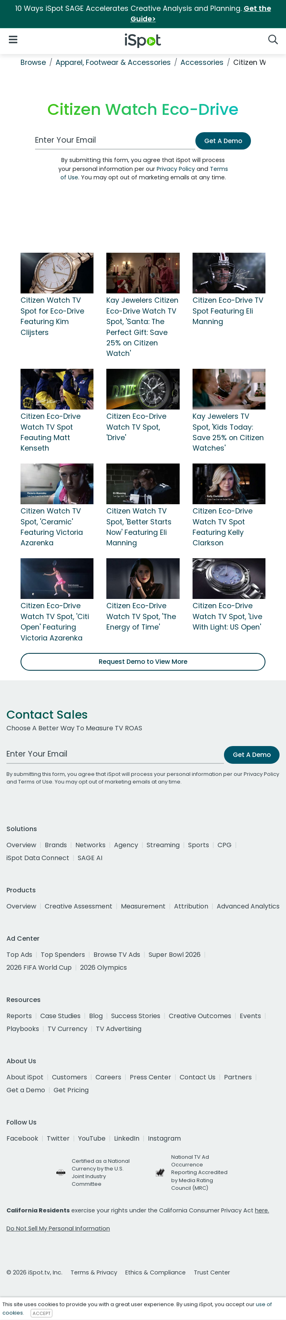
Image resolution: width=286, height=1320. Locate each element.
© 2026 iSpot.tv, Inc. (34, 1272)
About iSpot (25, 1077)
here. (262, 1210)
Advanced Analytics (248, 906)
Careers (108, 1077)
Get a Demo (25, 1090)
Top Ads (19, 954)
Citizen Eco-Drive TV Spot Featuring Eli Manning (228, 310)
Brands (56, 845)
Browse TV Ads (116, 954)
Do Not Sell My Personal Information (58, 1228)
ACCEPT (41, 1313)
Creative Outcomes (200, 1016)
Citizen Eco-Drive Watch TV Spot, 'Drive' (136, 427)
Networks (90, 845)
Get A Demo (223, 141)
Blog (96, 1016)
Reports (19, 1016)
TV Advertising (118, 1028)
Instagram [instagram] (164, 1138)
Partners (238, 1077)
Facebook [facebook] (22, 1138)
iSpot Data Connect (37, 858)
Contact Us (198, 1077)
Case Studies (60, 1016)
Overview (21, 845)
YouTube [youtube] (92, 1138)
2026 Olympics (103, 967)
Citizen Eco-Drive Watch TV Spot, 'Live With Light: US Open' (227, 616)
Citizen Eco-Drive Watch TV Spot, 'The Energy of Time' (141, 616)
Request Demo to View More (143, 661)
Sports (198, 845)
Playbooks (22, 1028)
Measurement (143, 906)
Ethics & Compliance (155, 1272)
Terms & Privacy (93, 1272)
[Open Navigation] (13, 39)
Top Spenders (63, 954)
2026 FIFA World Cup (39, 967)
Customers (69, 1077)
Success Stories (135, 1016)
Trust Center (212, 1272)
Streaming (163, 845)
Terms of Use (35, 781)
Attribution (191, 906)
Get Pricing (71, 1090)
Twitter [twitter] (58, 1138)
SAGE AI (90, 858)
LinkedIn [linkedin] (126, 1138)
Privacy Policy (176, 169)
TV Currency (67, 1028)
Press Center (150, 1077)
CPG (225, 845)
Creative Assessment (78, 906)
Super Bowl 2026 (175, 954)
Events (250, 1016)
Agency (126, 845)
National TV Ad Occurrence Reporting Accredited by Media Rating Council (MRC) (199, 1172)
